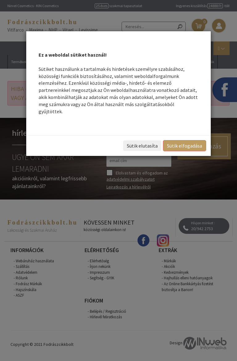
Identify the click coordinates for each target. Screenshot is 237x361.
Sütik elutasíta (142, 146)
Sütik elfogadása (184, 146)
